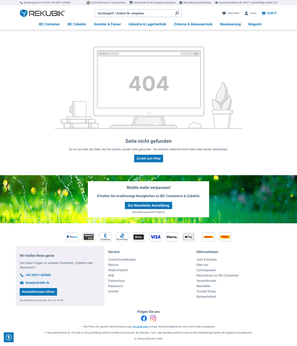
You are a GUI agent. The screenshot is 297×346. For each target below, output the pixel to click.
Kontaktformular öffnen (38, 292)
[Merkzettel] (230, 13)
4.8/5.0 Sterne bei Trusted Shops (108, 2)
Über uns (202, 265)
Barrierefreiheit (206, 296)
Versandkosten (206, 281)
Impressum (115, 286)
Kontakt (113, 291)
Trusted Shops (206, 291)
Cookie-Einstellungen (122, 259)
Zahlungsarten (206, 270)
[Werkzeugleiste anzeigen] (9, 337)
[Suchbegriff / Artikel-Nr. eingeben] (134, 13)
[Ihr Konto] (250, 13)
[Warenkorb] (269, 13)
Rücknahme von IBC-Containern (217, 275)
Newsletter (203, 286)
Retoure (113, 265)
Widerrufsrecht (118, 270)
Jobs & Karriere (206, 259)
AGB (111, 275)
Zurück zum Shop (149, 158)
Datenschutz (116, 281)
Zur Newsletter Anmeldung (148, 205)
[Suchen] (177, 13)
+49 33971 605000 (60, 2)
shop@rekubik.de (37, 282)
